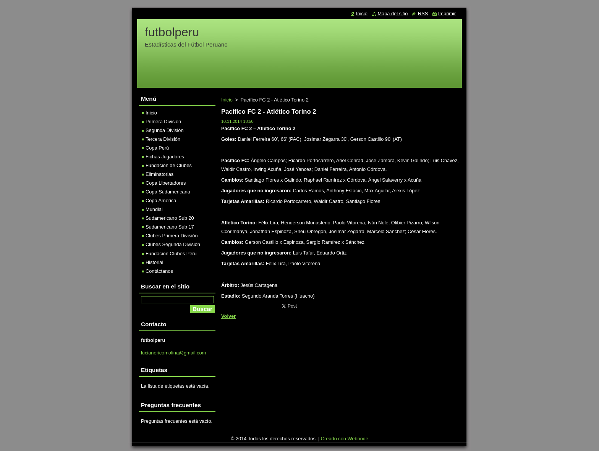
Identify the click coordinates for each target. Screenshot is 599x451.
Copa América (161, 200)
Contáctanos (159, 271)
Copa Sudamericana (168, 192)
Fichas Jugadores (165, 156)
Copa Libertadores (166, 183)
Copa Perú (157, 148)
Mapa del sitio (392, 13)
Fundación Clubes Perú (171, 253)
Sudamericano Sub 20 (170, 218)
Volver (228, 316)
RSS (423, 13)
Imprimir (447, 13)
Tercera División (163, 139)
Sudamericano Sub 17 (170, 227)
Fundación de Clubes (169, 165)
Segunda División (165, 130)
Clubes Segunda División (173, 244)
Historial (154, 262)
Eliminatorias (159, 174)
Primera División (163, 121)
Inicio (227, 100)
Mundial (154, 209)
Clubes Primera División (172, 235)
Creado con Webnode (344, 438)
